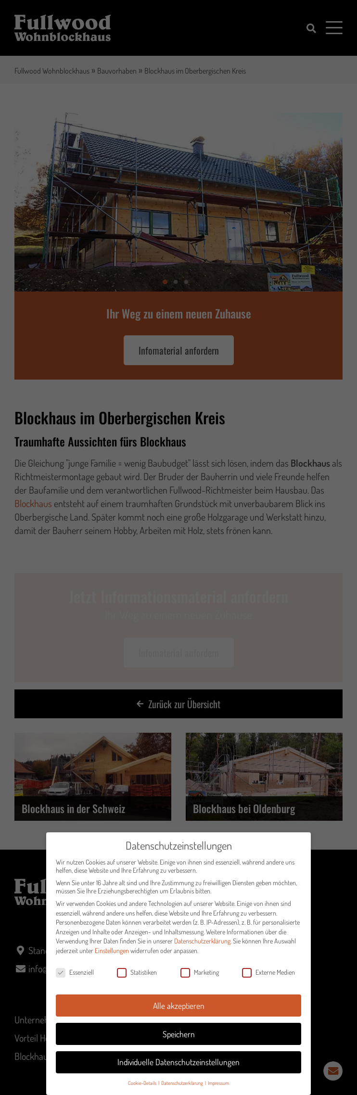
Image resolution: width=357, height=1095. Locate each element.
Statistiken (137, 978)
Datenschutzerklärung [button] (182, 1089)
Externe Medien (268, 978)
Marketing (199, 978)
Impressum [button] (218, 1089)
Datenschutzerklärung (202, 947)
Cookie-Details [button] (142, 1089)
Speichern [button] (179, 1040)
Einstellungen (112, 957)
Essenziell (75, 978)
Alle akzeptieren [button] (178, 1011)
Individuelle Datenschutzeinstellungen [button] (178, 1068)
